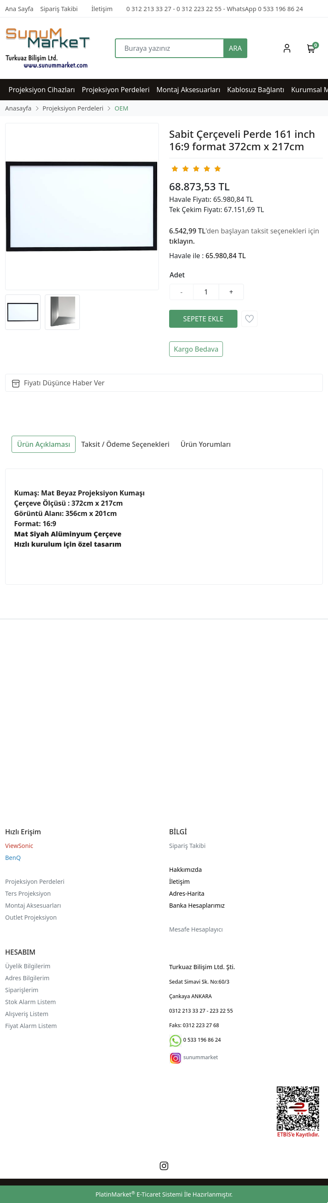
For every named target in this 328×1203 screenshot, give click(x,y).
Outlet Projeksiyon (31, 917)
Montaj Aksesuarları (33, 905)
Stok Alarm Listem (30, 1002)
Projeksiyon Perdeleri (34, 881)
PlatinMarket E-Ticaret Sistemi (138, 1194)
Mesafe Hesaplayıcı (196, 929)
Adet (177, 275)
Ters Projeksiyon (28, 893)
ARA (235, 48)
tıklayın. (182, 241)
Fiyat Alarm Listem (31, 1026)
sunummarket (200, 1057)
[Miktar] (206, 292)
